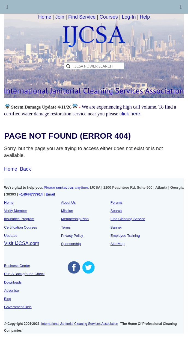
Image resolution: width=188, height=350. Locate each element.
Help (145, 17)
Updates (10, 236)
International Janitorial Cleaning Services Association (79, 324)
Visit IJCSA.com (21, 243)
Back (25, 169)
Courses (109, 17)
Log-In (129, 17)
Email (50, 194)
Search (116, 211)
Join (59, 17)
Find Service (82, 17)
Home (44, 17)
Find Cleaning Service (128, 219)
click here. (131, 113)
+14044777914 (31, 194)
